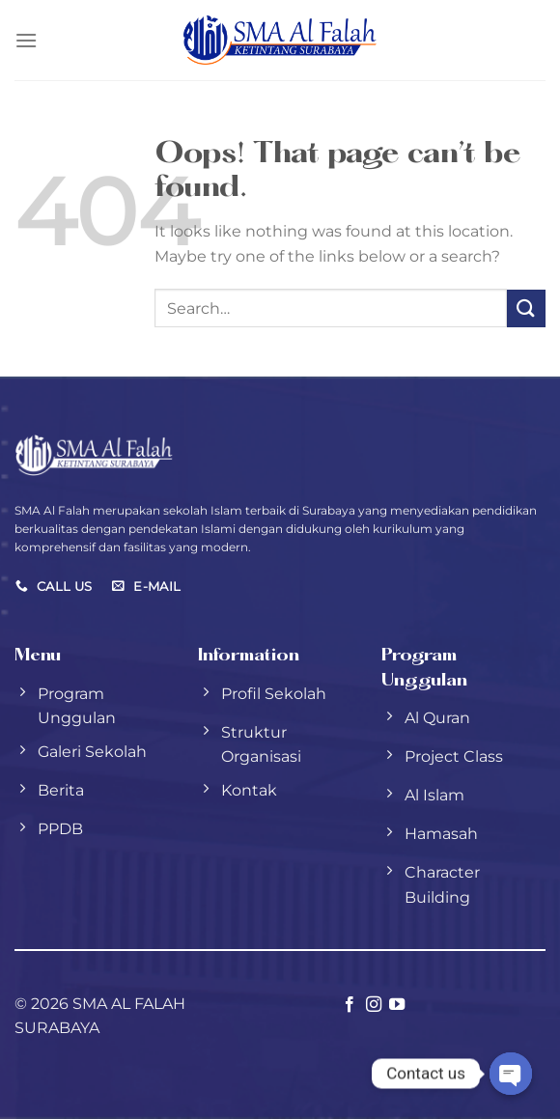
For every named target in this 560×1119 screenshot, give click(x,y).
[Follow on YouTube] (397, 1005)
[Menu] (26, 40)
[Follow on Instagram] (373, 1005)
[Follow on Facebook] (349, 1005)
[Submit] (526, 308)
